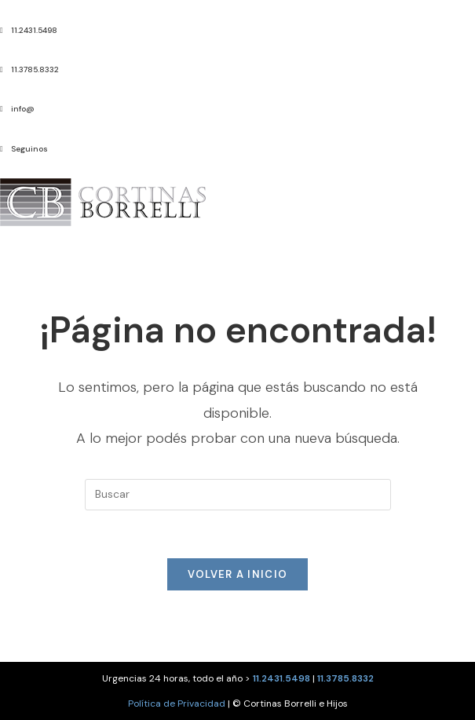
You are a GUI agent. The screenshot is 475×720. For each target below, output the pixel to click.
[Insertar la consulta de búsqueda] (238, 494)
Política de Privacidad (176, 703)
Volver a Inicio (238, 574)
